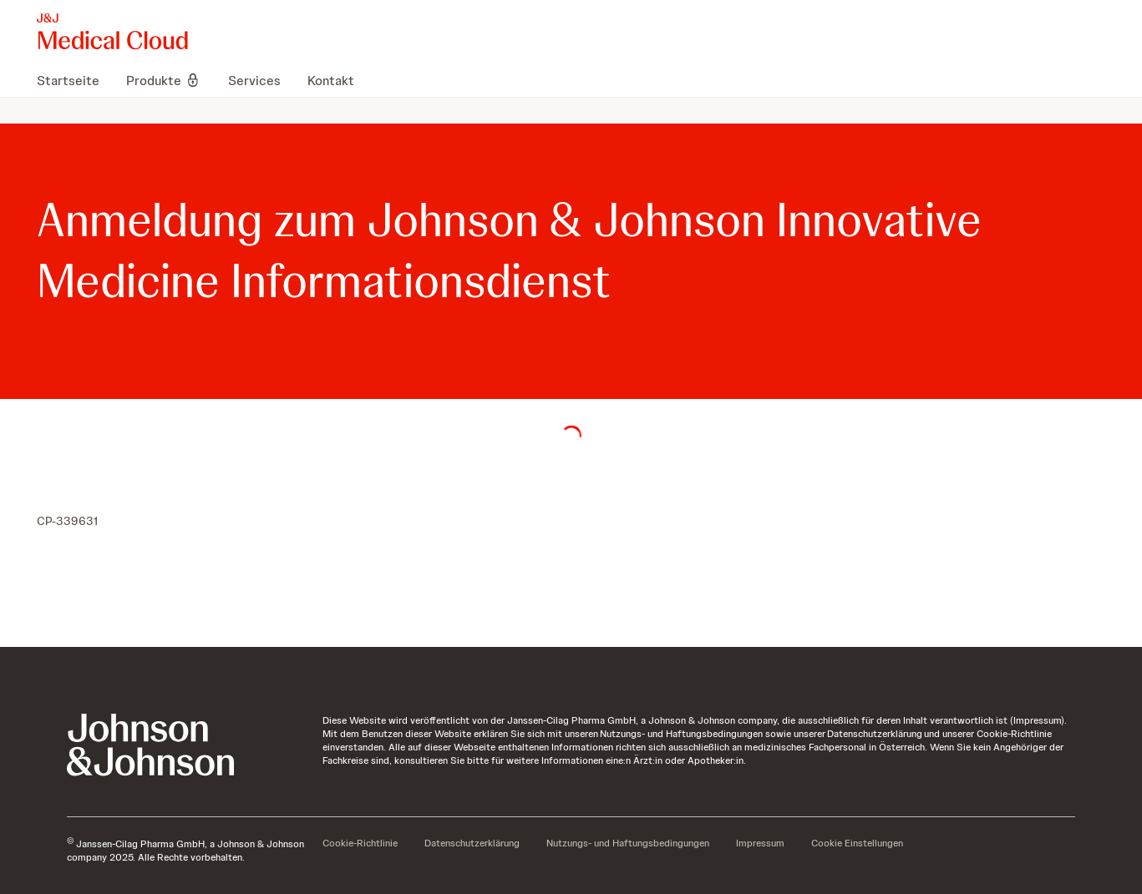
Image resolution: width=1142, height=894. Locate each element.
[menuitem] (75, 80)
